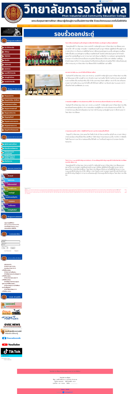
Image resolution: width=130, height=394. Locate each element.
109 (91, 191)
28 (63, 189)
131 (40, 192)
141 (60, 192)
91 (59, 191)
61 (111, 189)
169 (118, 192)
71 (29, 191)
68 (25, 191)
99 (70, 191)
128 (34, 192)
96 (66, 191)
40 (81, 189)
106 (85, 191)
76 (37, 191)
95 (65, 191)
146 (71, 192)
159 (97, 192)
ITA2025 (110, 25)
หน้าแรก (26, 25)
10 (37, 189)
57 (105, 189)
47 (91, 189)
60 (110, 189)
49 (94, 189)
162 (104, 192)
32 (69, 189)
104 (81, 191)
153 (85, 192)
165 (110, 192)
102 (77, 191)
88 (54, 191)
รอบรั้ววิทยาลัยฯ (56, 25)
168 (116, 192)
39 (79, 189)
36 (75, 189)
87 (53, 191)
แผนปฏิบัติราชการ (90, 25)
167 (114, 192)
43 (85, 189)
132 (42, 192)
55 (103, 189)
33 (70, 189)
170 (120, 192)
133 (44, 192)
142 (63, 192)
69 (26, 191)
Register (17, 250)
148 (75, 192)
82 (45, 191)
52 (98, 189)
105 (83, 191)
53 (100, 189)
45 (88, 189)
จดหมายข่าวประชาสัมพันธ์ (43, 25)
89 (56, 191)
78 (40, 191)
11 (38, 189)
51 (97, 189)
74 (34, 191)
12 (40, 189)
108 (89, 191)
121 (115, 191)
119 (111, 191)
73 (32, 191)
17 (47, 189)
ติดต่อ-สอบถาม (75, 25)
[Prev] (26, 189)
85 (50, 191)
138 (54, 192)
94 (63, 191)
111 (95, 191)
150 (79, 192)
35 (73, 189)
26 (60, 189)
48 (92, 189)
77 (38, 191)
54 (101, 189)
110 (93, 191)
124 (26, 192)
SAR (82, 25)
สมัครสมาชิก (65, 25)
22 (54, 189)
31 (67, 189)
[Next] (28, 193)
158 (95, 192)
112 (97, 191)
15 (44, 189)
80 (43, 191)
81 (44, 191)
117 (107, 191)
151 (81, 192)
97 (67, 191)
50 (95, 189)
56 (104, 189)
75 (35, 191)
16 (45, 189)
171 (26, 193)
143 (65, 192)
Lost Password (7, 250)
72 (31, 191)
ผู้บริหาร (32, 25)
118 (109, 191)
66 (119, 189)
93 (62, 191)
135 (48, 192)
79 (41, 191)
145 (69, 192)
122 (117, 191)
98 (69, 191)
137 (52, 192)
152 (83, 192)
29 (64, 189)
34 (72, 189)
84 (48, 191)
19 (50, 189)
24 (57, 189)
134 (46, 192)
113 (99, 191)
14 (42, 189)
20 (51, 189)
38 (78, 189)
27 (62, 189)
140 (58, 192)
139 (56, 192)
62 (113, 189)
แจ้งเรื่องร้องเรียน (101, 25)
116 (105, 191)
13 (41, 189)
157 (93, 192)
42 (83, 189)
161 (102, 192)
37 (76, 189)
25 (59, 189)
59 (108, 189)
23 (56, 189)
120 (113, 191)
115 (103, 191)
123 (119, 191)
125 (28, 192)
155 (89, 192)
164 (108, 192)
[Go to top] (126, 191)
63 (114, 189)
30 (66, 189)
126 (30, 192)
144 (67, 192)
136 (50, 192)
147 (73, 192)
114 (101, 191)
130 (38, 192)
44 (86, 189)
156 (91, 192)
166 (112, 192)
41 (82, 189)
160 (99, 192)
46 (89, 189)
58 (107, 189)
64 (116, 189)
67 (120, 189)
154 (87, 192)
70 (28, 191)
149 (77, 192)
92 (60, 191)
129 (36, 192)
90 (57, 191)
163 (106, 192)
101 (75, 191)
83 (47, 191)
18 (48, 189)
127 (32, 192)
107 (87, 191)
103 (79, 191)
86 (51, 191)
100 (73, 191)
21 (53, 189)
